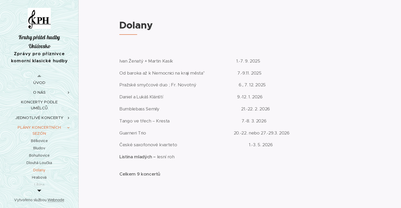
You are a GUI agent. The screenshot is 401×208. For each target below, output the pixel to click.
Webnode (55, 200)
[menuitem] (39, 83)
